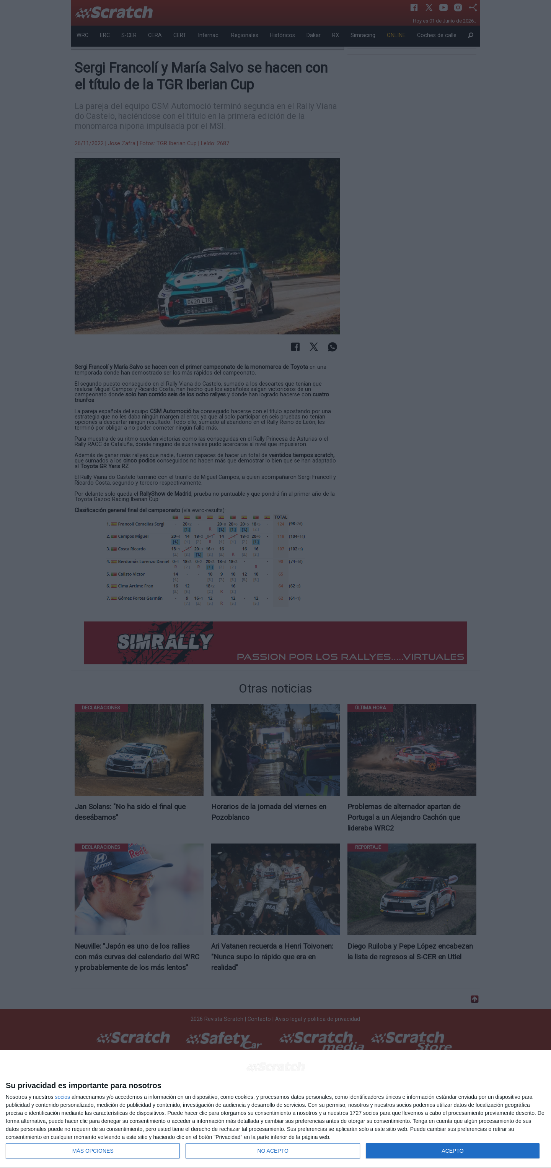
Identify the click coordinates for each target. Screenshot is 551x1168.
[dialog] (275, 1109)
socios (62, 1097)
